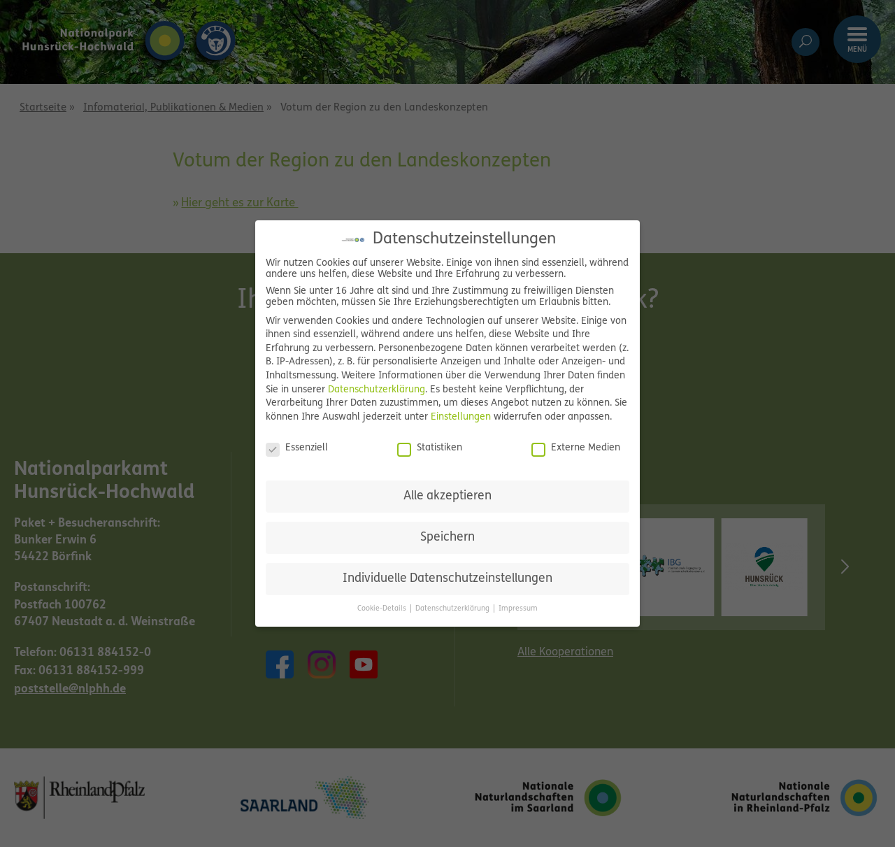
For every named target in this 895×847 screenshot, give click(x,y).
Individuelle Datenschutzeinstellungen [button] (447, 579)
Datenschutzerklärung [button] (453, 609)
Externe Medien (575, 448)
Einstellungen (461, 417)
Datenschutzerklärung (376, 390)
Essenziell (297, 448)
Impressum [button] (518, 609)
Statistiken (429, 448)
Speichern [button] (447, 537)
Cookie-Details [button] (382, 609)
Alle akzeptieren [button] (447, 496)
